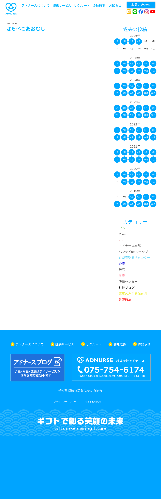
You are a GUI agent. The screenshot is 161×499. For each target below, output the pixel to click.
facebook (141, 11)
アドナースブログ (129, 11)
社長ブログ (126, 287)
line (135, 11)
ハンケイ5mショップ (133, 251)
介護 (122, 263)
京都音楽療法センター (134, 257)
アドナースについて (36, 5)
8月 (124, 70)
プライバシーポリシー (65, 401)
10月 (139, 70)
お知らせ (115, 5)
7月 (117, 70)
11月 (146, 93)
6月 (153, 85)
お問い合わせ (141, 5)
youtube (152, 11)
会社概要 (98, 5)
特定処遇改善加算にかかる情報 (80, 390)
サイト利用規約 (93, 401)
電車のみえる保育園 (133, 293)
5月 (145, 85)
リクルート (81, 5)
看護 (122, 275)
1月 (117, 41)
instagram (146, 11)
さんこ (123, 234)
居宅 (122, 269)
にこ (122, 239)
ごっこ (123, 228)
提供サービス (62, 5)
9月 (131, 70)
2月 (124, 41)
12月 (153, 93)
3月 (131, 41)
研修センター (128, 281)
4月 (138, 41)
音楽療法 (125, 299)
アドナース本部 (130, 245)
